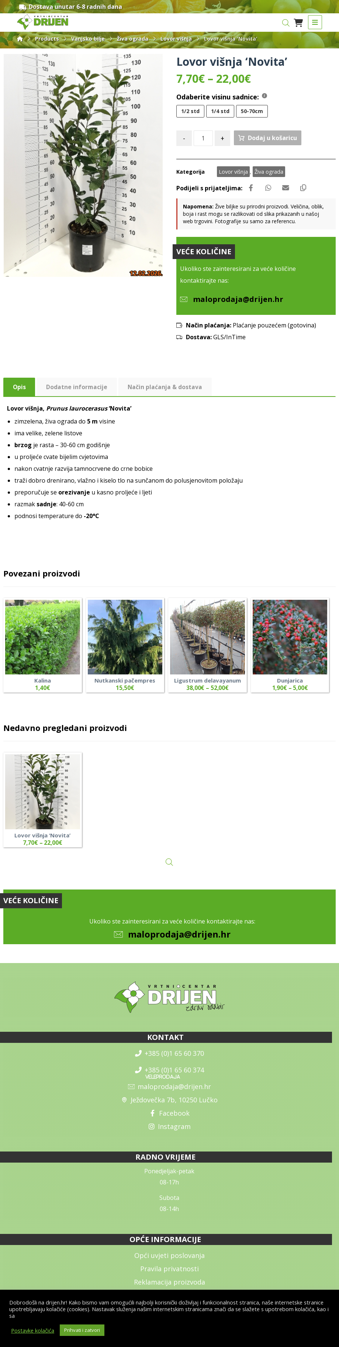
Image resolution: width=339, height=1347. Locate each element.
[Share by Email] (288, 188)
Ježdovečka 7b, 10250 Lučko (169, 1102)
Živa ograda (269, 172)
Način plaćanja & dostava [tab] (166, 389)
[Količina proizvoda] (203, 138)
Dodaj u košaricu (272, 138)
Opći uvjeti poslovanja (169, 1258)
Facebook (169, 1116)
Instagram (169, 1129)
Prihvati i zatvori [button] (82, 1330)
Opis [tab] (19, 389)
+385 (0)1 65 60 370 (169, 1056)
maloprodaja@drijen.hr (179, 937)
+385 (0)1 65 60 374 (169, 1072)
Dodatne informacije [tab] (77, 389)
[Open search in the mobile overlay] (286, 22)
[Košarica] (298, 22)
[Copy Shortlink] (307, 188)
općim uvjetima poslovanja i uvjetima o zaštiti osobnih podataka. (95, 1315)
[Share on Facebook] (251, 188)
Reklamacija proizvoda (169, 1284)
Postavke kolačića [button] (32, 1330)
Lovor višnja (233, 172)
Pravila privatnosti (169, 1271)
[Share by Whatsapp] (270, 188)
